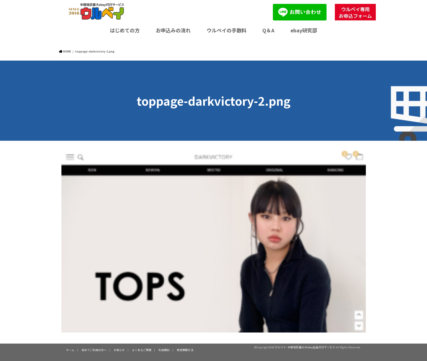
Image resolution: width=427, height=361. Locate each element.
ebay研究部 (304, 30)
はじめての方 (125, 30)
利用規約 (164, 350)
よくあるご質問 (141, 350)
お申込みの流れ (173, 30)
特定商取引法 (185, 350)
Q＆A (268, 30)
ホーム (70, 350)
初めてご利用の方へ (94, 350)
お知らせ (119, 350)
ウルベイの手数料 (227, 30)
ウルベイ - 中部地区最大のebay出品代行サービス (305, 347)
